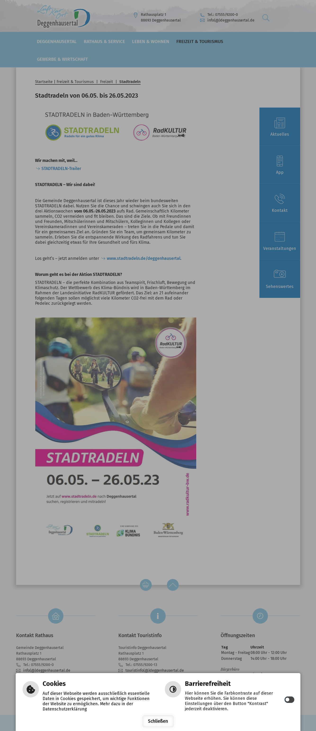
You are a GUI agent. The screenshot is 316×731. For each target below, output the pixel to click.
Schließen (158, 721)
